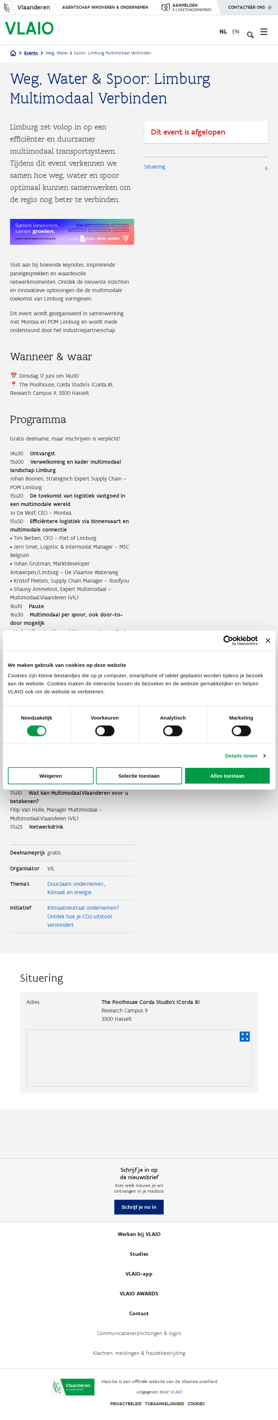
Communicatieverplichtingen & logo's (139, 1333)
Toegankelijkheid (164, 1404)
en (235, 31)
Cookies (196, 1404)
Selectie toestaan (139, 776)
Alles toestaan (227, 776)
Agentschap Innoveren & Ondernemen (105, 7)
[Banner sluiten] (268, 640)
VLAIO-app (139, 1274)
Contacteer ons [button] (246, 5)
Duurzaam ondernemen (77, 927)
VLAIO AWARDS (139, 1293)
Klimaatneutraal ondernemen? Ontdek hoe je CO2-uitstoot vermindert (86, 961)
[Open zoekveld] (249, 32)
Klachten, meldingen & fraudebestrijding (139, 1353)
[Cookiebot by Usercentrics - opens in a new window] (228, 640)
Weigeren (50, 776)
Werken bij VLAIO (139, 1234)
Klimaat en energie (70, 936)
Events (31, 53)
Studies (139, 1254)
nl (223, 31)
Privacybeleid (126, 1404)
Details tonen (241, 755)
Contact (139, 1313)
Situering (155, 167)
